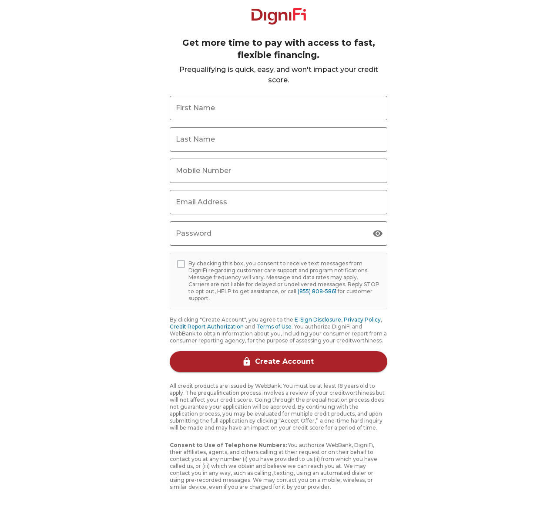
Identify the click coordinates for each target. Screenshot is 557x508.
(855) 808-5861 (317, 291)
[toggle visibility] (377, 233)
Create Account (278, 361)
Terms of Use (274, 326)
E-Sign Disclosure (318, 319)
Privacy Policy (362, 319)
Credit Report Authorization (207, 326)
